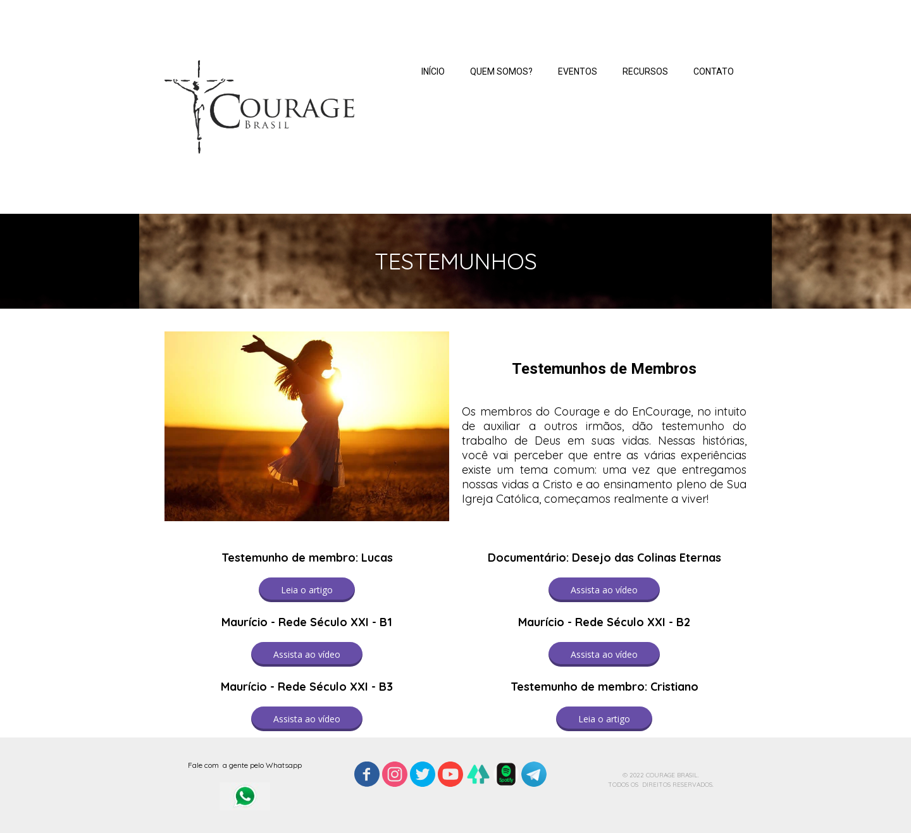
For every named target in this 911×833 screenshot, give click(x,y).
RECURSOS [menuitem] (645, 71)
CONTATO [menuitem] (713, 71)
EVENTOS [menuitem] (577, 71)
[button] (307, 589)
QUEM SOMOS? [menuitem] (501, 71)
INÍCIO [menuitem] (433, 71)
